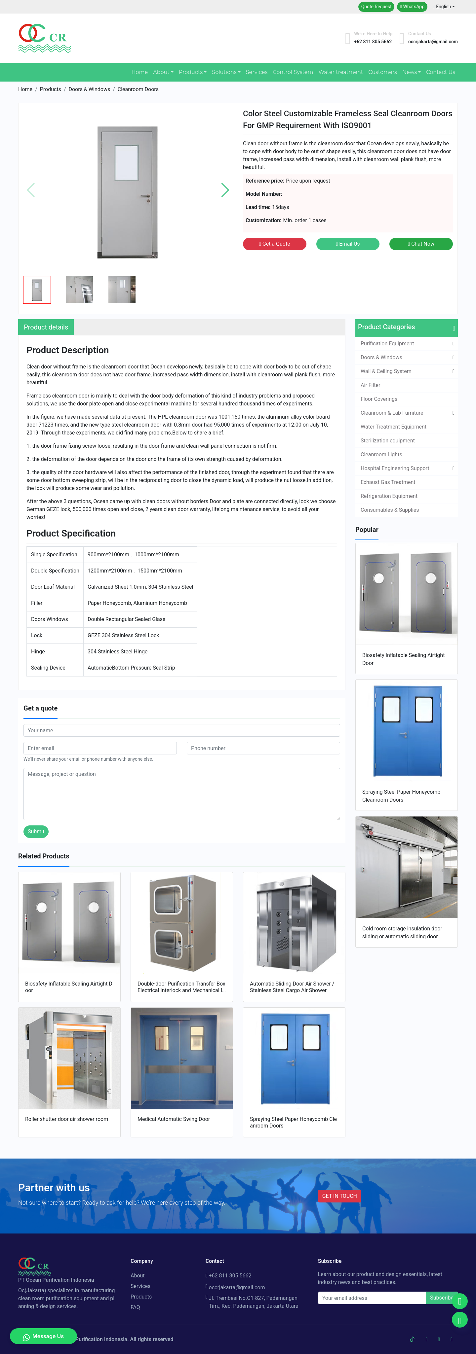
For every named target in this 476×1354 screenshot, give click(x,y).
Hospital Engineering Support (395, 468)
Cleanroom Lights (381, 454)
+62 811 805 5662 (229, 1275)
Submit (36, 831)
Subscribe (442, 1298)
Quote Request (376, 6)
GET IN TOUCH (339, 1196)
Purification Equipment (387, 343)
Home (139, 72)
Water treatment (340, 72)
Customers (382, 72)
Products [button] (191, 72)
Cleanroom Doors (138, 89)
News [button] (409, 72)
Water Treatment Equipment (393, 427)
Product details (46, 327)
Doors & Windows (89, 89)
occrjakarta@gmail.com (235, 1288)
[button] (225, 190)
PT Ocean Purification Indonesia (89, 1339)
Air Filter (370, 385)
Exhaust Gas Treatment (388, 482)
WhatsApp (412, 6)
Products (50, 89)
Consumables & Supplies (390, 510)
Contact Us (440, 72)
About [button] (161, 72)
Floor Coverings (379, 399)
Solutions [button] (224, 72)
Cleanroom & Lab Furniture (392, 413)
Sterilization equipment (388, 440)
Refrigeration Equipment (389, 496)
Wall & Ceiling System (386, 371)
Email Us (348, 244)
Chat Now (421, 244)
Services (256, 72)
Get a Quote (274, 244)
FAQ (135, 1307)
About (138, 1275)
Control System (293, 72)
